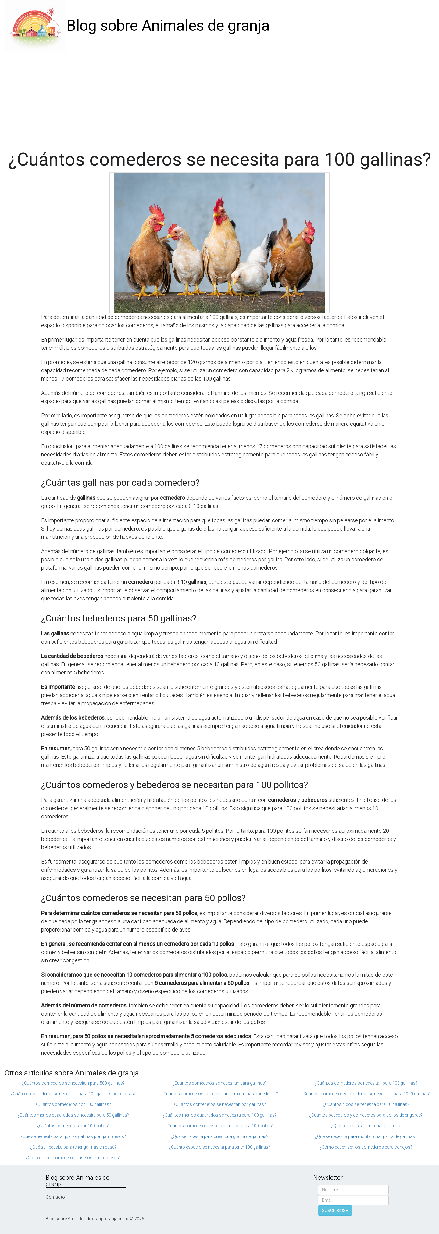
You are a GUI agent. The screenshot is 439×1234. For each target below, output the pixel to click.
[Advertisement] (219, 97)
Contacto (55, 1197)
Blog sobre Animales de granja (168, 25)
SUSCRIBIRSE (335, 1210)
